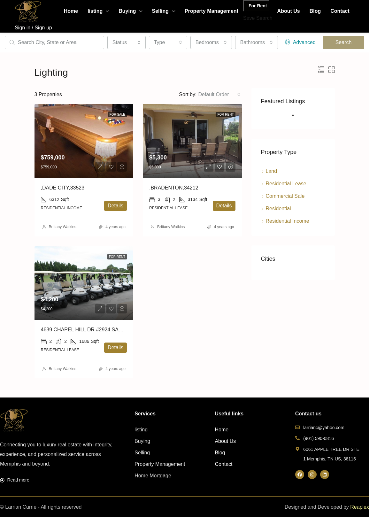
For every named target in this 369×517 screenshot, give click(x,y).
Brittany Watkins (62, 227)
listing (95, 11)
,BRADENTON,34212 (173, 187)
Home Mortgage (153, 475)
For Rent (258, 5)
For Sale (117, 114)
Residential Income (287, 221)
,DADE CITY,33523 (63, 187)
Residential (278, 208)
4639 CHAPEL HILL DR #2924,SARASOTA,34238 (98, 329)
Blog (315, 11)
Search (343, 42)
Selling (160, 11)
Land (271, 171)
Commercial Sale (285, 196)
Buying (127, 11)
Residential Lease (286, 183)
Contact (340, 11)
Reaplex (359, 507)
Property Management (211, 11)
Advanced (300, 42)
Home (71, 11)
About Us (288, 11)
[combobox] (126, 42)
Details (115, 205)
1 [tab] (296, 118)
